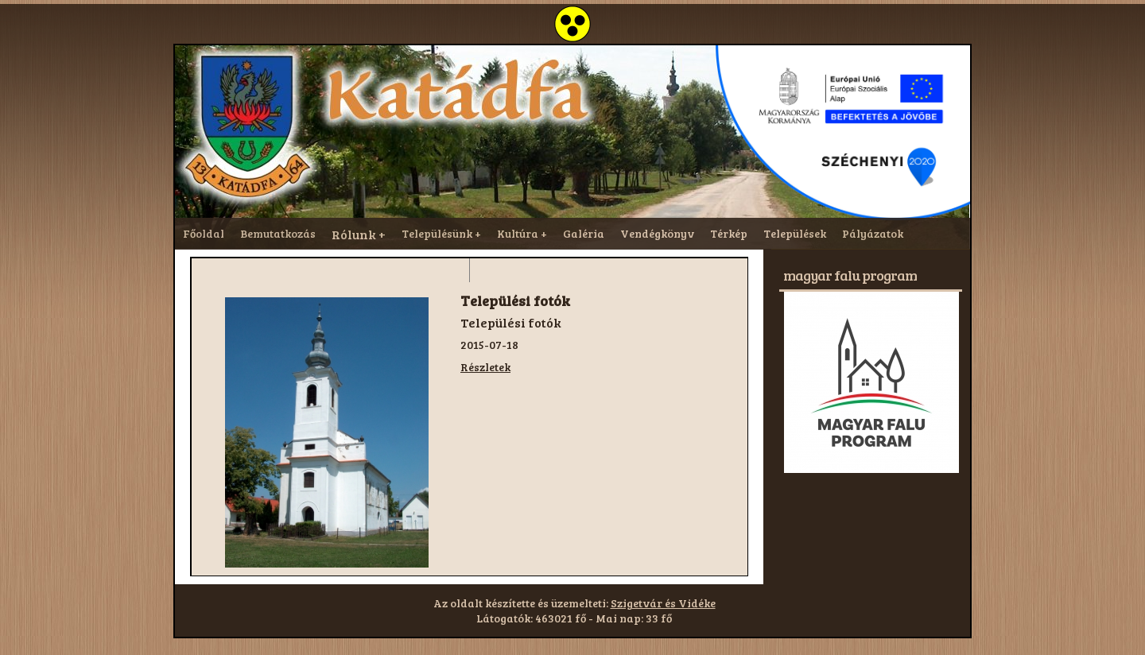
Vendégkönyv (657, 233)
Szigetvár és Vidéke (663, 602)
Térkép (728, 233)
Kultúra (517, 233)
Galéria (583, 233)
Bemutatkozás (278, 233)
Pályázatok (872, 233)
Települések (794, 233)
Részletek (485, 366)
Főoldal (203, 233)
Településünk (437, 233)
